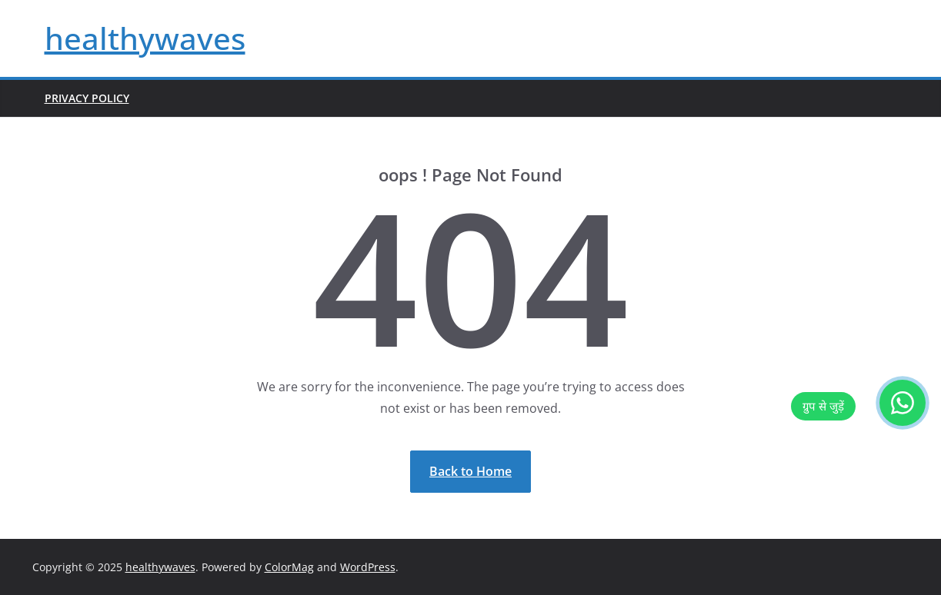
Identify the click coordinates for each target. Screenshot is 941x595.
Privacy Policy (87, 98)
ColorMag (289, 567)
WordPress (367, 567)
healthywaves (145, 38)
